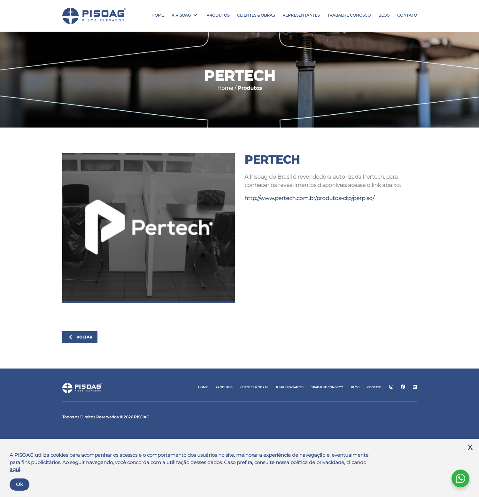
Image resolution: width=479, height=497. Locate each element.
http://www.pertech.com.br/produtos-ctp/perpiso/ (309, 198)
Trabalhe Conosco (349, 15)
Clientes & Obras (256, 15)
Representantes (301, 15)
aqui (15, 469)
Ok (19, 484)
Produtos (217, 15)
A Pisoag (181, 15)
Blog (384, 15)
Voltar (79, 337)
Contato (407, 15)
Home (157, 15)
